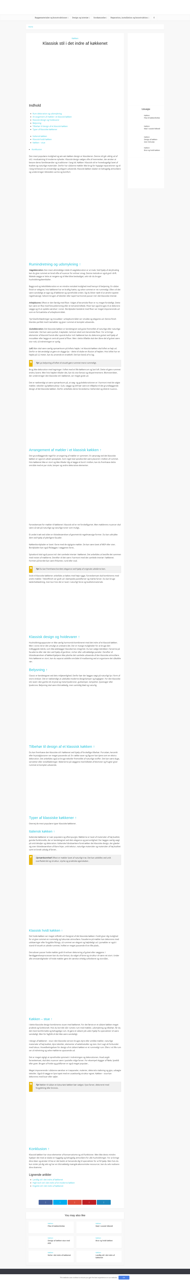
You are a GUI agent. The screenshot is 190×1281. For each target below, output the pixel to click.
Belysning (37, 123)
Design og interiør (80, 17)
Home (30, 27)
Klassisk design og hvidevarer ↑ (54, 637)
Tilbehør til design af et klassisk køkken (50, 126)
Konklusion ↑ (39, 1149)
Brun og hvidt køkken (104, 1241)
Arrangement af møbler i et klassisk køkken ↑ (65, 450)
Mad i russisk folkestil (104, 1226)
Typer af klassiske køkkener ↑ (53, 818)
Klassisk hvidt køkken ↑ (46, 930)
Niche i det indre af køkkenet (59, 1255)
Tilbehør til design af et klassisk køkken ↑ (62, 746)
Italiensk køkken (40, 136)
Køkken (75, 38)
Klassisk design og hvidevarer (46, 120)
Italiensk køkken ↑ (42, 831)
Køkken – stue (39, 142)
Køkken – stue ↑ (40, 1019)
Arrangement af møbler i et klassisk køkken (52, 116)
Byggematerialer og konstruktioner (51, 17)
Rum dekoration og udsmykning (47, 113)
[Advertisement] (75, 74)
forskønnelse (100, 17)
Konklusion (37, 149)
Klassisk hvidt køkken (42, 139)
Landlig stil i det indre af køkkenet (48, 1179)
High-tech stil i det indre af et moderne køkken (54, 1182)
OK (124, 1277)
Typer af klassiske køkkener (45, 129)
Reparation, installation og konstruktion (129, 17)
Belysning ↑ (38, 670)
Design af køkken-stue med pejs (151, 140)
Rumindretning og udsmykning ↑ (55, 264)
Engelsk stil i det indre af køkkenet (48, 1186)
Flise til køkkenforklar (56, 1226)
